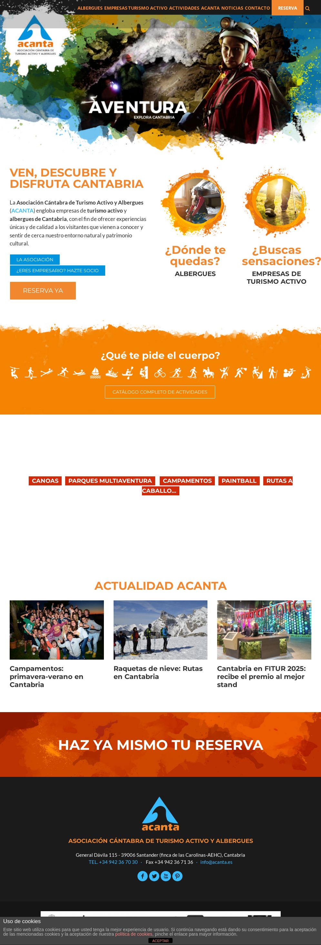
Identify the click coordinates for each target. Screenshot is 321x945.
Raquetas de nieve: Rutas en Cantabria (158, 672)
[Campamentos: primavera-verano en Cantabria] (57, 630)
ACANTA (22, 210)
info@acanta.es (216, 862)
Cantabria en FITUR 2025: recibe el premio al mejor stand (261, 676)
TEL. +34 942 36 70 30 (113, 862)
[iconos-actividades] (160, 370)
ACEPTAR (160, 941)
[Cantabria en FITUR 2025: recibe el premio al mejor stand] (264, 630)
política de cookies (133, 934)
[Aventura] (160, 80)
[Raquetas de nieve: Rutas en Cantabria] (161, 630)
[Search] (307, 7)
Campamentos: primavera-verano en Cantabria (47, 676)
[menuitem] (90, 7)
